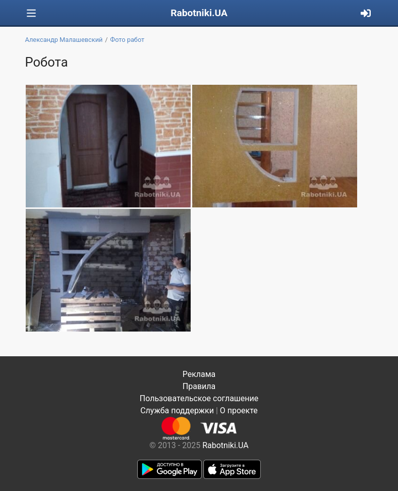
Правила (199, 386)
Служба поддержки (177, 410)
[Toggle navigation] (31, 13)
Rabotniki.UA (199, 13)
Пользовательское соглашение (199, 398)
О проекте (239, 410)
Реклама (199, 374)
